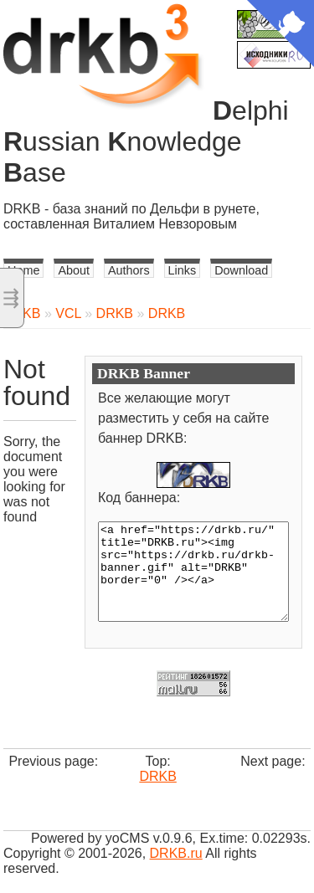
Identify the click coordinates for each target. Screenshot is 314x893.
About (74, 270)
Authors (129, 270)
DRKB (114, 313)
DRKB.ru (176, 853)
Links (182, 270)
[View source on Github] (280, 35)
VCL (68, 313)
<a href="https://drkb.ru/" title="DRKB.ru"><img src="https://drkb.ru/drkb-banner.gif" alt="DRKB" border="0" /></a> (193, 571)
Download (241, 270)
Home (23, 270)
